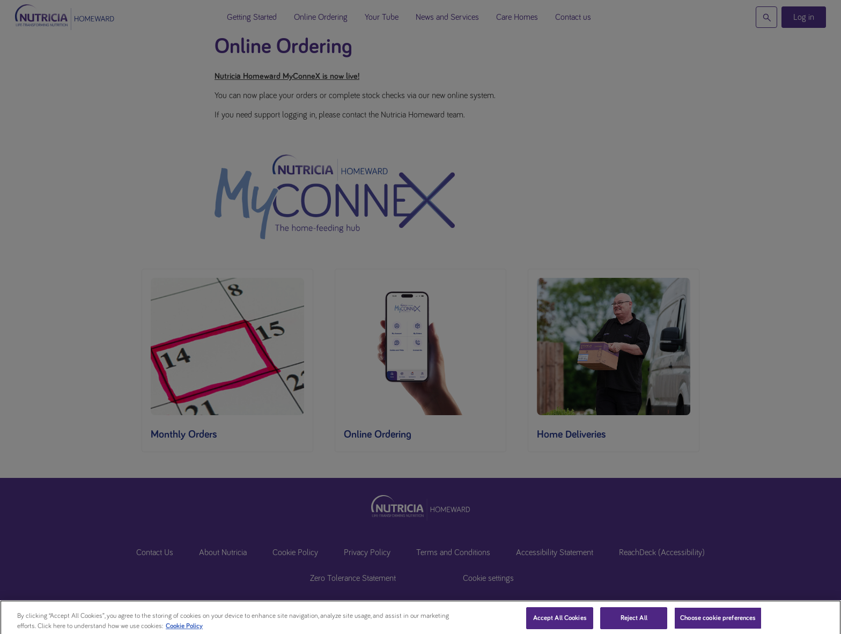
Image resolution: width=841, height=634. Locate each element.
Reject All (634, 621)
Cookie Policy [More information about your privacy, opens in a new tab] (184, 629)
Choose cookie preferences (718, 621)
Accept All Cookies (560, 621)
